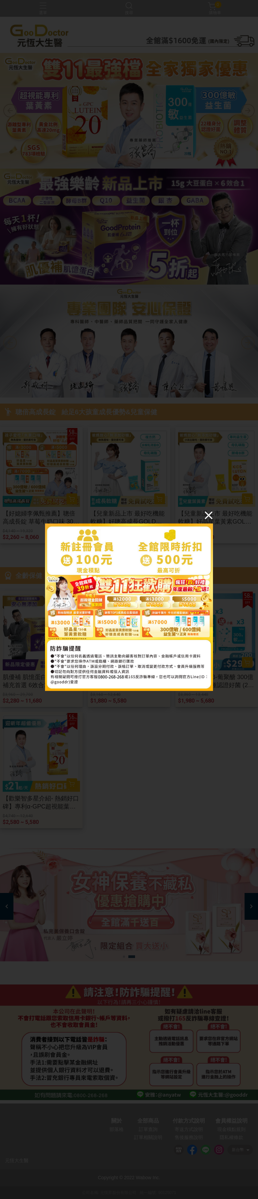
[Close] (208, 515)
